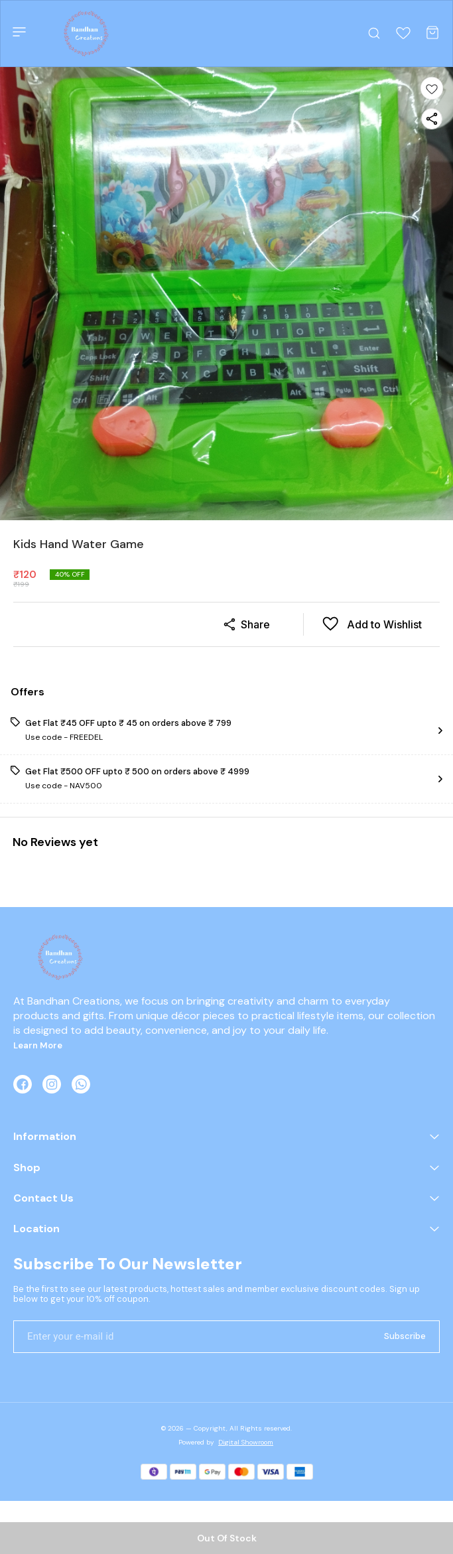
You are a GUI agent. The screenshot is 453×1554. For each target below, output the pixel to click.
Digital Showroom (245, 1442)
